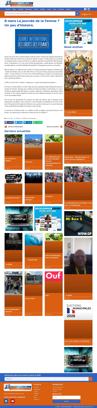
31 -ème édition (70, 112)
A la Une (8, 9)
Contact (68, 9)
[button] (9, 122)
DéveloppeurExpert (88, 406)
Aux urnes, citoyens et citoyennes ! (77, 341)
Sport (54, 9)
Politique (42, 9)
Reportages (28, 9)
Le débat (8, 264)
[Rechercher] (77, 14)
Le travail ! (49, 196)
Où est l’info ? (30, 299)
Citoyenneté (31, 260)
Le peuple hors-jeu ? (12, 198)
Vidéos (14, 9)
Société (36, 9)
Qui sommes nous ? (58, 387)
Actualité (20, 9)
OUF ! (47, 295)
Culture (49, 9)
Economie (61, 9)
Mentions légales (57, 389)
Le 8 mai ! (28, 162)
